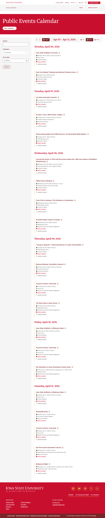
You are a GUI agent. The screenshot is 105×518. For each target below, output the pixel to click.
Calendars (6, 49)
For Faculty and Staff (82, 495)
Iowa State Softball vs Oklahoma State (51, 328)
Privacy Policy (11, 515)
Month (97, 39)
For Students (95, 495)
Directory (8, 506)
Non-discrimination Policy (22, 515)
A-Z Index (23, 504)
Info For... (73, 4)
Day (82, 39)
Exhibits (67, 4)
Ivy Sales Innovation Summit (47, 97)
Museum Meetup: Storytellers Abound (51, 264)
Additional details (42, 64)
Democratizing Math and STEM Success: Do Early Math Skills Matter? (62, 134)
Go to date (6, 57)
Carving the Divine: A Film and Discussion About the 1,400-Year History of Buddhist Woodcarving (66, 160)
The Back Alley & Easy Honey (48, 303)
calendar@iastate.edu (58, 504)
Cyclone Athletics (26, 502)
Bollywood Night (43, 464)
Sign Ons (81, 4)
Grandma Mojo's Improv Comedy (49, 220)
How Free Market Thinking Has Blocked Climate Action (57, 72)
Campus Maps (59, 4)
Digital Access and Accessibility (39, 515)
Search (5, 41)
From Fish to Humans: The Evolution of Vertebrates (56, 200)
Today (45, 39)
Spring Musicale (43, 411)
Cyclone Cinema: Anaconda (47, 283)
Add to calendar (41, 61)
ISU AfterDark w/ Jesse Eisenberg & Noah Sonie (54, 367)
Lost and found (10, 504)
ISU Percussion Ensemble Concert (49, 447)
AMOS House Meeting (45, 181)
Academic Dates (93, 4)
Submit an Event (94, 11)
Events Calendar (11, 11)
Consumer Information (54, 515)
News (7, 509)
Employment (24, 506)
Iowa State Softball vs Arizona (48, 53)
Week (89, 39)
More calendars (9, 28)
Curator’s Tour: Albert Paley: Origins (50, 115)
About (85, 11)
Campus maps (10, 502)
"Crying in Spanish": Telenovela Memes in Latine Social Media (59, 245)
